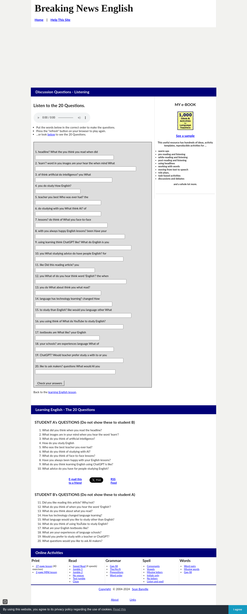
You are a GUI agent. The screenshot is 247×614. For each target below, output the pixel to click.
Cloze (76, 581)
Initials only (153, 575)
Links (133, 599)
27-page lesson (44, 566)
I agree (237, 609)
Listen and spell (155, 581)
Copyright (105, 589)
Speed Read (79, 566)
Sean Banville (140, 589)
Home (39, 20)
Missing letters (155, 572)
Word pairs (190, 566)
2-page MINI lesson (46, 572)
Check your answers (50, 383)
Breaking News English (84, 8)
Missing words (191, 569)
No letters (152, 578)
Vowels (151, 569)
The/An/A (115, 569)
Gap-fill (114, 566)
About (114, 599)
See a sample (185, 136)
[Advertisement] (123, 55)
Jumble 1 (78, 569)
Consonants (153, 566)
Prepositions (116, 572)
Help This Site (60, 20)
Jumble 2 (78, 572)
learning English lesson (62, 392)
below (51, 134)
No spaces (78, 575)
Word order (116, 575)
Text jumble (79, 578)
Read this (119, 609)
